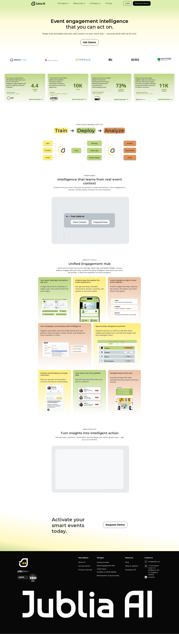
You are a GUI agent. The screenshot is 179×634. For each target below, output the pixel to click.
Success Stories (84, 566)
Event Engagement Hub (106, 565)
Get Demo (89, 42)
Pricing (108, 3)
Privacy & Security (85, 570)
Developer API (130, 570)
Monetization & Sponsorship (108, 576)
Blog (127, 562)
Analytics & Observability (106, 572)
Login (127, 3)
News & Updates (131, 566)
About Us (81, 562)
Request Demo (142, 3)
